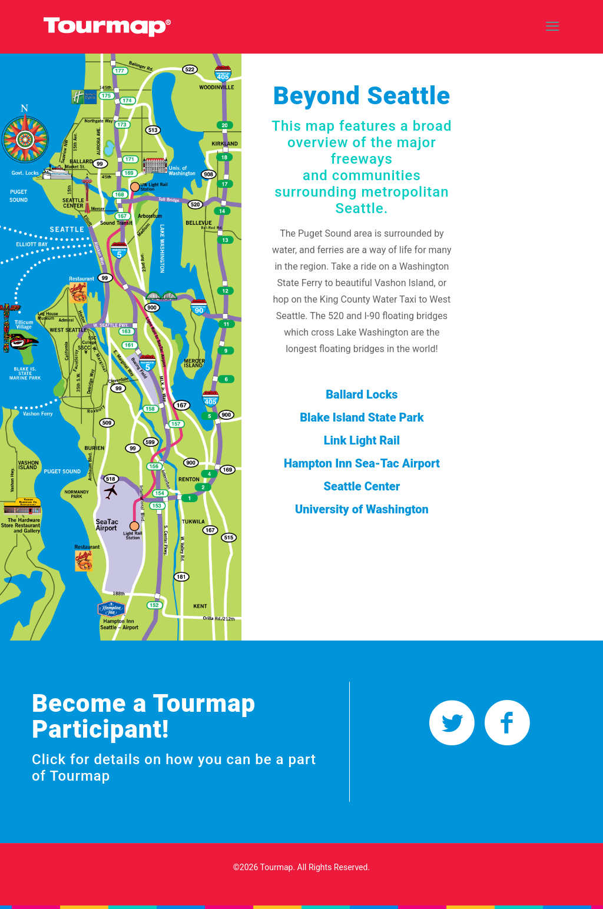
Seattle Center (361, 486)
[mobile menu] (552, 26)
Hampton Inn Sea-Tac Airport (362, 463)
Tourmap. (278, 867)
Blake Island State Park (361, 417)
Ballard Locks (361, 394)
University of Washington (362, 509)
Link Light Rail (362, 440)
